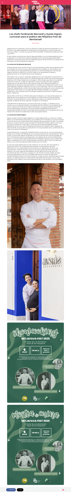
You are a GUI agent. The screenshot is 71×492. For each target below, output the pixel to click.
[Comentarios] (63, 490)
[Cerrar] (2, 2)
